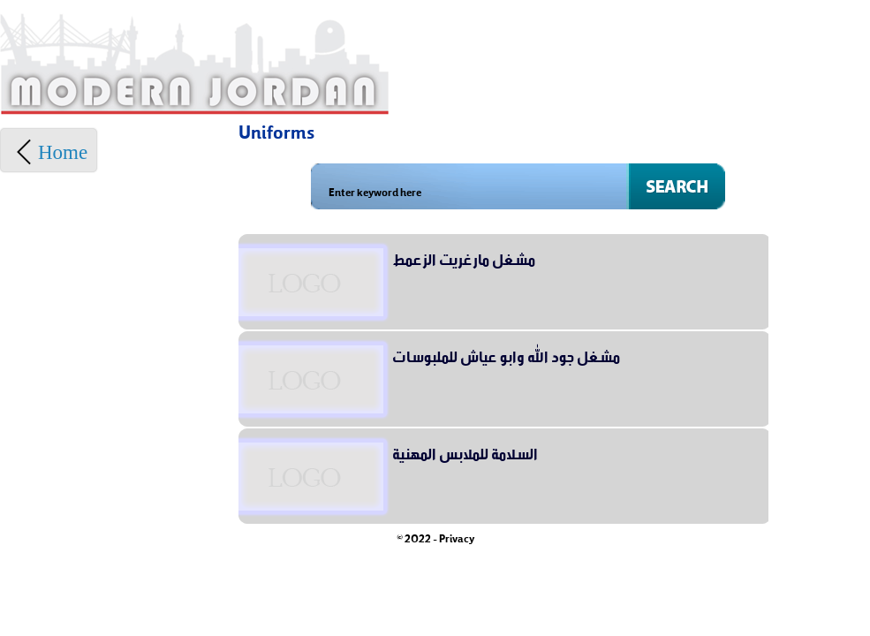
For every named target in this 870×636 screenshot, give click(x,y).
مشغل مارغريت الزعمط (463, 257)
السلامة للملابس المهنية (465, 451)
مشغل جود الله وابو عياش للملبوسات (506, 354)
